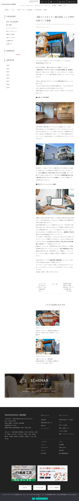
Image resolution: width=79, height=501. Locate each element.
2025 (7, 68)
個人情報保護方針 (63, 453)
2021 (7, 81)
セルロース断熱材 (54, 487)
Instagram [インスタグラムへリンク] (69, 5)
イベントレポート (11, 28)
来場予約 (63, 1)
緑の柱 (25, 487)
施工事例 (54, 5)
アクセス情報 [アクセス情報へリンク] (76, 5)
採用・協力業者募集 (12, 22)
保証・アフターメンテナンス (66, 434)
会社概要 (60, 5)
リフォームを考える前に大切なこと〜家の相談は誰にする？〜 (42, 287)
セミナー (54, 1)
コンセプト (22, 5)
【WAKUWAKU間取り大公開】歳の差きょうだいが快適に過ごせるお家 (67, 287)
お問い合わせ (73, 1)
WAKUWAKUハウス (9, 4)
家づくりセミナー (11, 31)
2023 (7, 75)
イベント (45, 1)
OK (33, 498)
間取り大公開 (10, 34)
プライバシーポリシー (42, 498)
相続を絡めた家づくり (47, 422)
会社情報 (61, 444)
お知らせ (9, 44)
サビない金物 (39, 487)
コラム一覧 (54, 284)
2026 (7, 65)
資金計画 (43, 419)
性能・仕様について (64, 428)
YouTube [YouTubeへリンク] (72, 5)
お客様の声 (9, 41)
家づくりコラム (11, 37)
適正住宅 (43, 425)
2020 (7, 84)
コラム (64, 5)
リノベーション (45, 428)
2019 (7, 87)
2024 (7, 72)
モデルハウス (47, 5)
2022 (7, 78)
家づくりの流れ (63, 425)
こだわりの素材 (63, 431)
